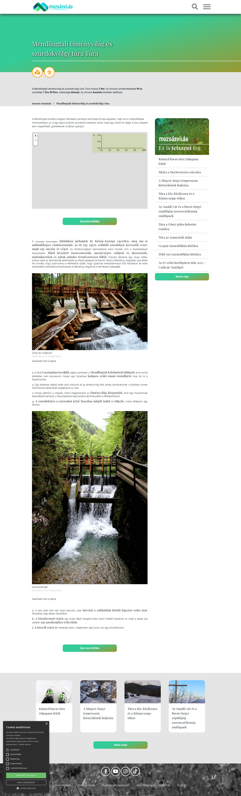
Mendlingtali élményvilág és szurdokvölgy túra (82, 103)
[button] (36, 144)
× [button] (46, 724)
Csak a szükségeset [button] (26, 782)
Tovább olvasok (24, 744)
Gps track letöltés (89, 221)
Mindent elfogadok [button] (26, 775)
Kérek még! (182, 276)
